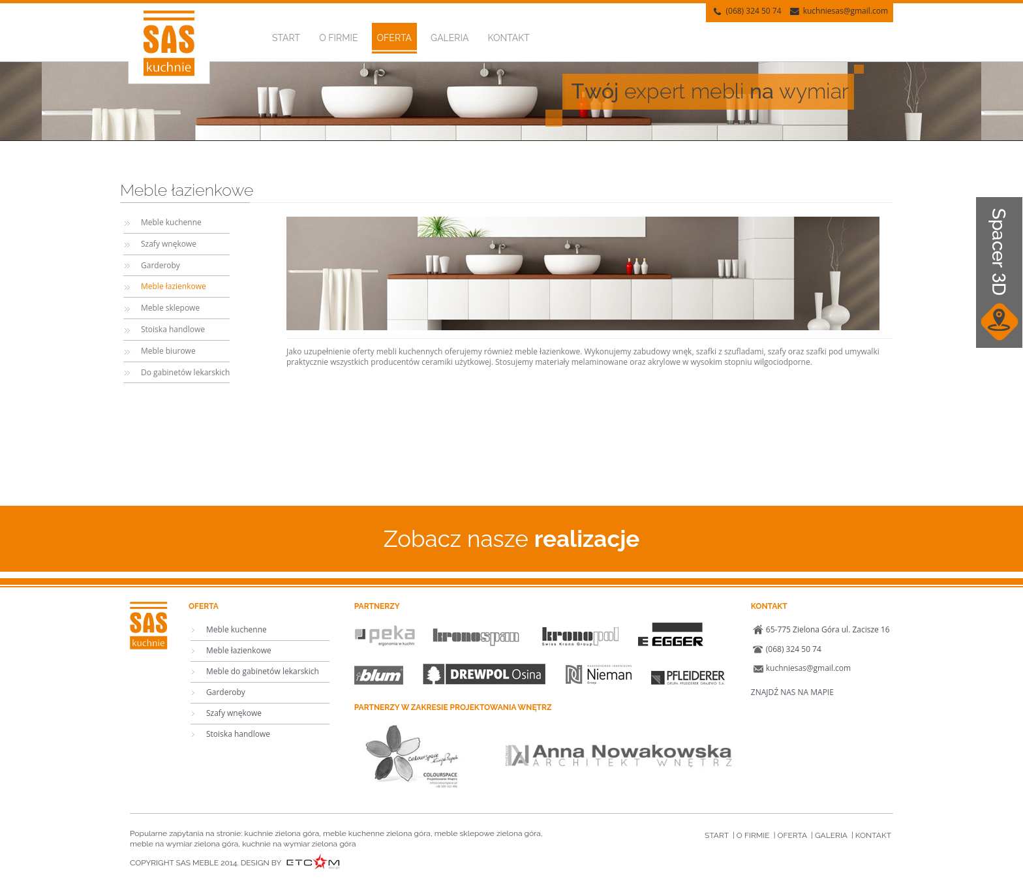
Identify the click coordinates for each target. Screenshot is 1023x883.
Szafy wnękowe (168, 243)
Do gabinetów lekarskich (185, 372)
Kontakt (509, 38)
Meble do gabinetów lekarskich (262, 671)
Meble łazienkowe (173, 286)
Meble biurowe (168, 350)
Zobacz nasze (512, 538)
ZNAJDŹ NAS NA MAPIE (792, 692)
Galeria (449, 38)
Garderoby (160, 265)
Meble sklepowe (170, 307)
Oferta (394, 38)
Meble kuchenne (171, 222)
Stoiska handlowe (173, 329)
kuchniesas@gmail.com (845, 10)
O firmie (338, 38)
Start (286, 38)
